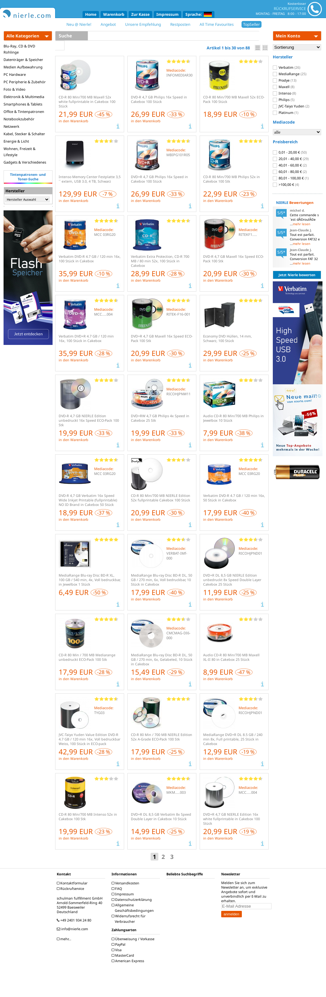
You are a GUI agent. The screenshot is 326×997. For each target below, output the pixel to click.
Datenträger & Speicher (23, 59)
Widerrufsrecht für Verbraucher (129, 919)
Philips (283, 99)
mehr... (64, 939)
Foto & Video (14, 89)
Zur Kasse (140, 14)
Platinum (285, 112)
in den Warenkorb (73, 121)
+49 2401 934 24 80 (74, 920)
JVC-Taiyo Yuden (291, 106)
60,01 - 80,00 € (290, 171)
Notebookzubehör (19, 118)
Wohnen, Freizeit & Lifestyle (19, 151)
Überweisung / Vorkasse (133, 939)
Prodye (284, 80)
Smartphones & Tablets (23, 104)
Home (90, 14)
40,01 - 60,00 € (290, 165)
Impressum (167, 14)
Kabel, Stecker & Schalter (24, 133)
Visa (117, 950)
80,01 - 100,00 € (291, 178)
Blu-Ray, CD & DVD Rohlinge (19, 49)
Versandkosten (126, 883)
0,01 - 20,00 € (290, 152)
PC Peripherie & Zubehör (25, 81)
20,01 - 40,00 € (291, 158)
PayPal (119, 944)
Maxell (283, 87)
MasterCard (123, 955)
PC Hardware (15, 74)
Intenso (284, 93)
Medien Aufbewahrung (23, 67)
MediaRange (289, 74)
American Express (128, 961)
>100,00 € (286, 184)
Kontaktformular (72, 883)
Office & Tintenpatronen (24, 111)
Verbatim (286, 67)
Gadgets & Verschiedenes (25, 162)
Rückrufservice (71, 888)
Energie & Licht (16, 141)
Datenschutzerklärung (132, 899)
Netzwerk (11, 126)
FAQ (117, 888)
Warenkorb (113, 14)
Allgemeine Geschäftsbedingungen (133, 908)
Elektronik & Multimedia (24, 96)
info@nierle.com (73, 929)
